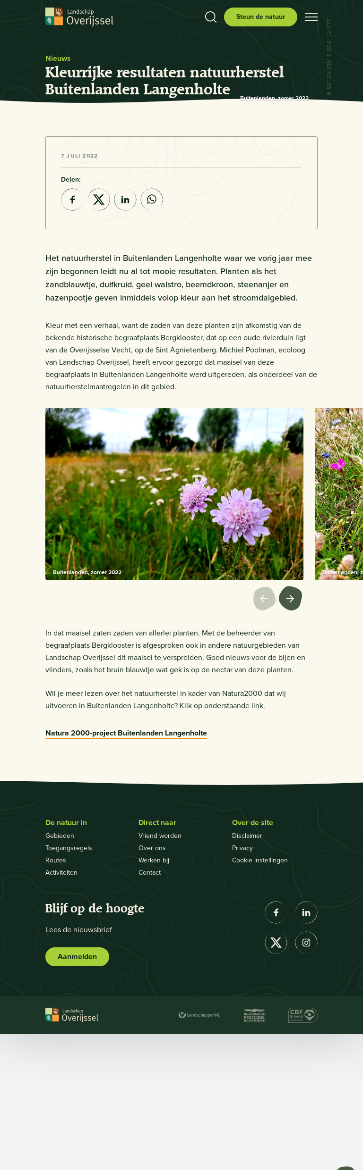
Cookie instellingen (260, 996)
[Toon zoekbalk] (210, 17)
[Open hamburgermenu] (311, 17)
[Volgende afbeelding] (291, 735)
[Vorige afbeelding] (265, 735)
